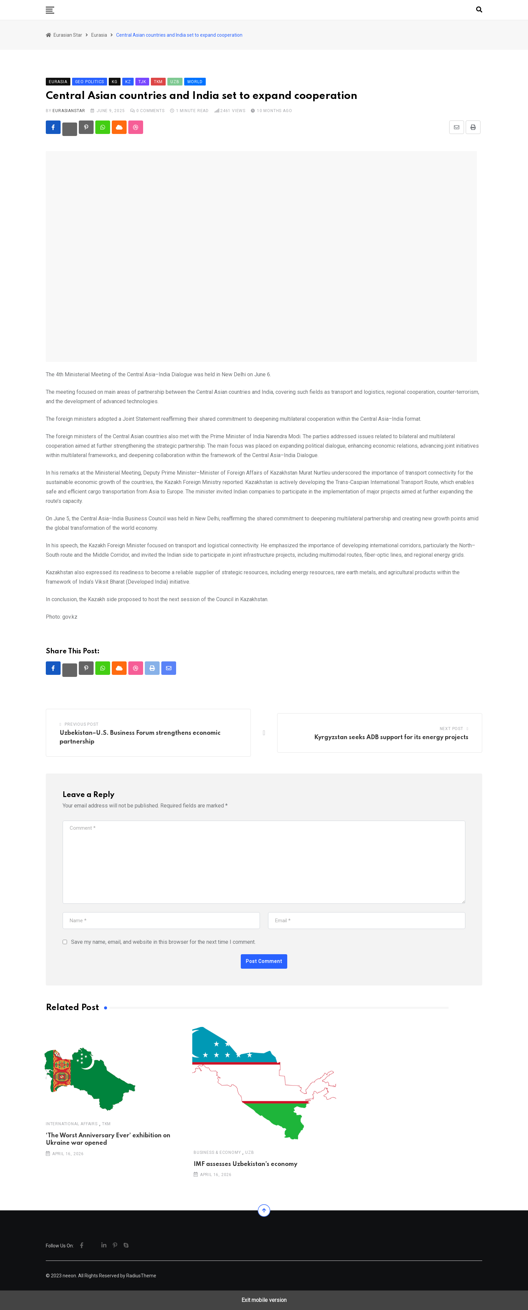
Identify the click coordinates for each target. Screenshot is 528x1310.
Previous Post (81, 724)
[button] (50, 10)
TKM (106, 1124)
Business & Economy (217, 1152)
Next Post (451, 728)
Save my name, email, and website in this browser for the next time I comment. (163, 942)
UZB (249, 1152)
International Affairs (72, 1124)
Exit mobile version (264, 1300)
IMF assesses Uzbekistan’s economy (245, 1164)
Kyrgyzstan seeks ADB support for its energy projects (391, 737)
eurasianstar (69, 110)
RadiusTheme (141, 1275)
